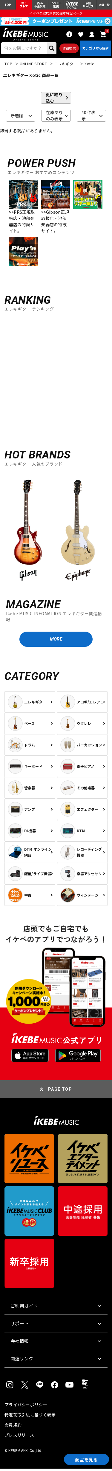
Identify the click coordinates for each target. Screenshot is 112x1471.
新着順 (17, 117)
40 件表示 (89, 117)
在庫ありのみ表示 (54, 117)
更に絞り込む (54, 99)
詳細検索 (68, 49)
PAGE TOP (60, 1091)
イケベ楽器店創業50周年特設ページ (56, 13)
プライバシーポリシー (25, 1407)
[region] (56, 532)
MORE (56, 641)
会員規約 (13, 1427)
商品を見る (85, 1459)
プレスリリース (19, 1437)
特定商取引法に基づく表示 (30, 1417)
